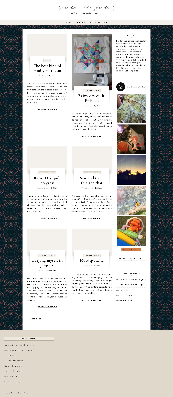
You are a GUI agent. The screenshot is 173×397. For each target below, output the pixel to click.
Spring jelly (129, 300)
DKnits (6, 382)
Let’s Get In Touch (98, 22)
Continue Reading (47, 109)
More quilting (92, 260)
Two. (126, 290)
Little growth (129, 295)
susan (118, 285)
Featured (88, 90)
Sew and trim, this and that (92, 180)
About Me (80, 22)
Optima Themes (23, 393)
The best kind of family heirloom (47, 68)
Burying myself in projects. (47, 263)
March (14, 376)
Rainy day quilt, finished (91, 98)
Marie (54, 76)
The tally (17, 382)
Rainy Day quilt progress (47, 180)
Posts (47, 60)
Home (68, 22)
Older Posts (35, 319)
